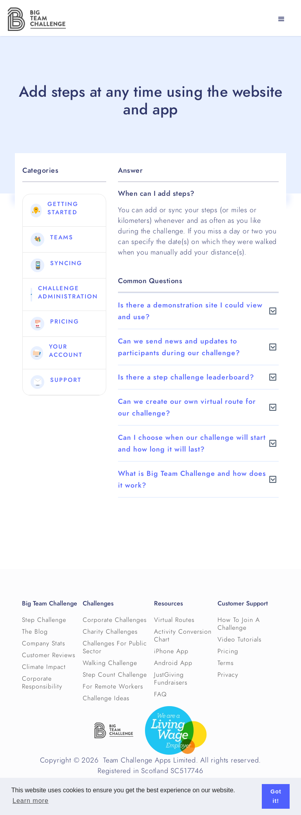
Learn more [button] (31, 800)
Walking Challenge (110, 663)
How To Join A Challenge (239, 624)
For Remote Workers (113, 686)
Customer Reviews (48, 655)
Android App (173, 663)
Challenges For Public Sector (115, 647)
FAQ (160, 694)
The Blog (35, 632)
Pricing (228, 651)
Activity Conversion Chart (183, 635)
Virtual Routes (174, 620)
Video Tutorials (239, 639)
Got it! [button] (275, 796)
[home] (37, 19)
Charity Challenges (110, 632)
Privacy (228, 675)
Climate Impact (44, 667)
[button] (281, 19)
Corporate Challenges (115, 620)
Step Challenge (44, 620)
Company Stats (43, 643)
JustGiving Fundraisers (170, 679)
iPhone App (171, 651)
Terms (226, 663)
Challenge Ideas (106, 698)
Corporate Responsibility (42, 682)
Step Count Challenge (115, 675)
